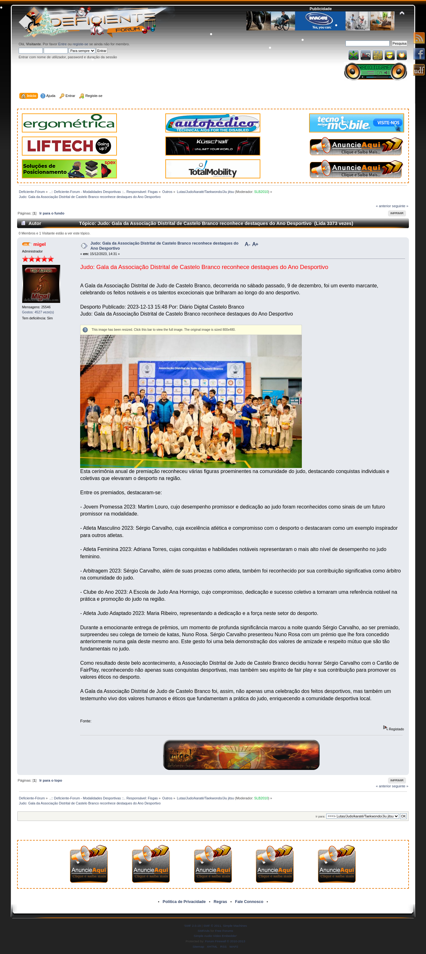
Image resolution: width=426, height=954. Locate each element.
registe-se (80, 44)
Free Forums (224, 930)
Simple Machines (235, 925)
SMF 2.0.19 (192, 925)
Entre (62, 44)
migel (39, 244)
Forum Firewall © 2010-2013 (225, 941)
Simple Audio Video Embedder (215, 936)
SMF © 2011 (212, 925)
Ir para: (320, 816)
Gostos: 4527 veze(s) (38, 312)
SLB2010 (261, 192)
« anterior (383, 206)
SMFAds (204, 930)
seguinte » (400, 206)
